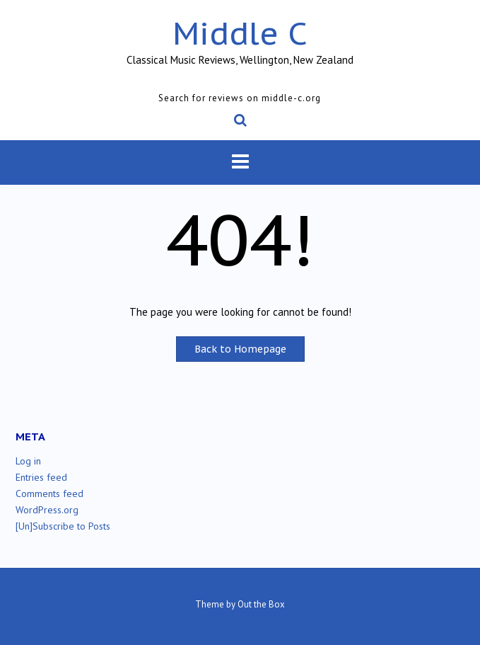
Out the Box (261, 604)
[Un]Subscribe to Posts (63, 526)
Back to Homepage (240, 349)
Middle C (240, 33)
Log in (28, 461)
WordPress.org (47, 509)
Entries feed (41, 477)
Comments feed (49, 493)
